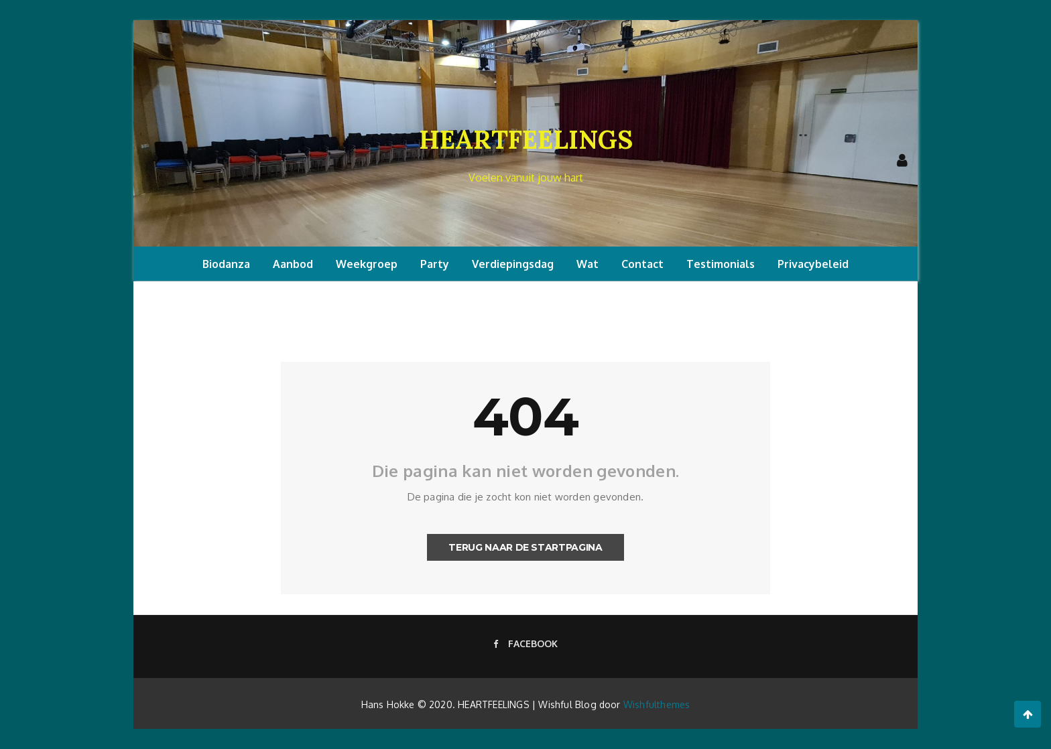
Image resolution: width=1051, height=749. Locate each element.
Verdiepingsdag (513, 264)
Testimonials (720, 264)
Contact (642, 264)
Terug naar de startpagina (525, 547)
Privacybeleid (813, 264)
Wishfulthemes (656, 704)
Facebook (525, 643)
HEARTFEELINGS (526, 139)
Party (434, 264)
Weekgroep (366, 264)
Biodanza (226, 264)
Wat (587, 264)
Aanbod (293, 264)
